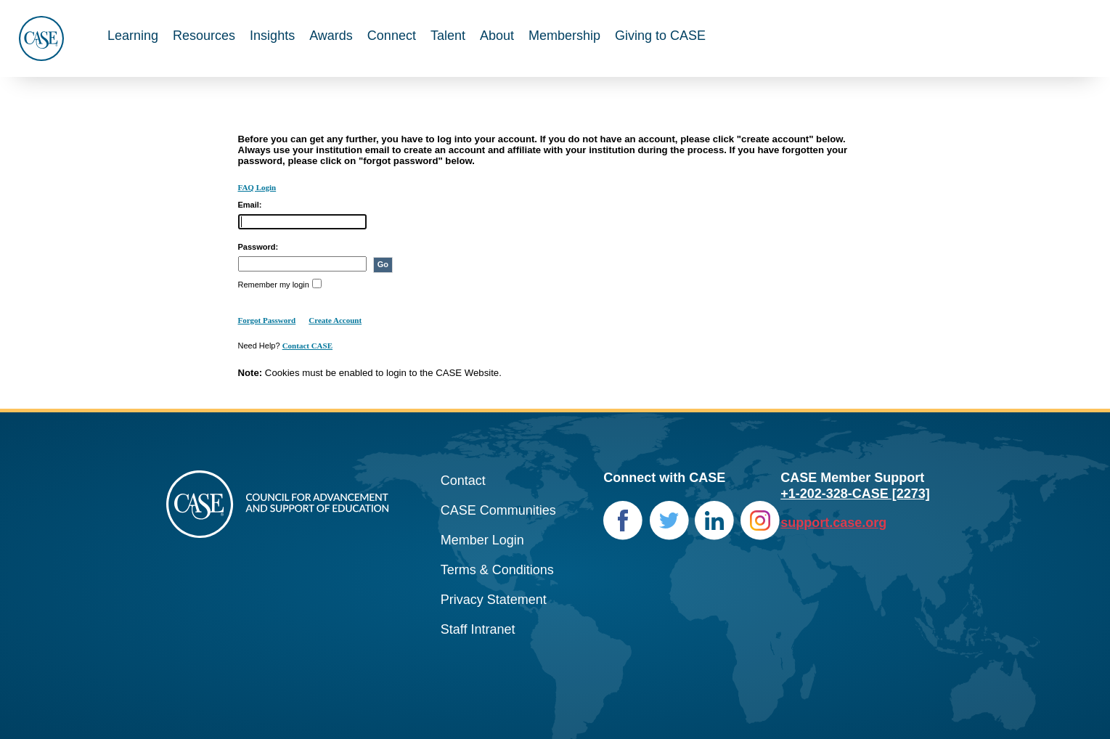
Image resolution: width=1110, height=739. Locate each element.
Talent (447, 35)
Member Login (482, 540)
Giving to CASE (660, 35)
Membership (564, 35)
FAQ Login (257, 187)
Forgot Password (267, 320)
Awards (331, 35)
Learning (132, 35)
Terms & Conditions (497, 570)
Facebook (623, 521)
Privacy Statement (494, 599)
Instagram (760, 521)
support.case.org (833, 522)
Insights (272, 35)
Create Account (335, 320)
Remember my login (273, 284)
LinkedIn (715, 521)
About (497, 35)
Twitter (669, 521)
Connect (391, 35)
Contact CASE (307, 345)
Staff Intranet (478, 629)
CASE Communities (498, 510)
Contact (463, 480)
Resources (204, 35)
